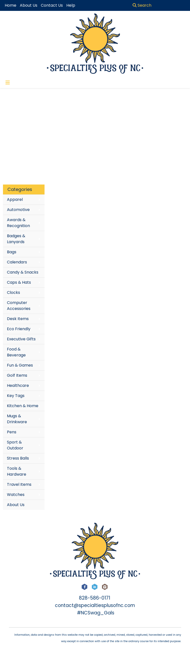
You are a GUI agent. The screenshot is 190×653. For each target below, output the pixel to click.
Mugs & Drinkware (17, 419)
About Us (15, 505)
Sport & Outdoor (15, 445)
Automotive (18, 209)
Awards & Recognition (18, 223)
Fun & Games (20, 365)
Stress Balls (18, 458)
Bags (11, 252)
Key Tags (15, 395)
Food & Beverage (16, 352)
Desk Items (18, 319)
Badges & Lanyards (16, 239)
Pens (11, 432)
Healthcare (18, 385)
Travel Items (19, 484)
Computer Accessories (18, 305)
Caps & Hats (19, 282)
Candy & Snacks (22, 272)
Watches (15, 494)
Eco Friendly (18, 329)
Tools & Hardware (16, 471)
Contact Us (52, 5)
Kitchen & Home (22, 406)
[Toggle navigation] (7, 82)
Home (10, 5)
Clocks (13, 292)
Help (70, 5)
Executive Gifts (21, 339)
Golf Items (17, 375)
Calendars (17, 262)
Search (142, 5)
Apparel (15, 199)
